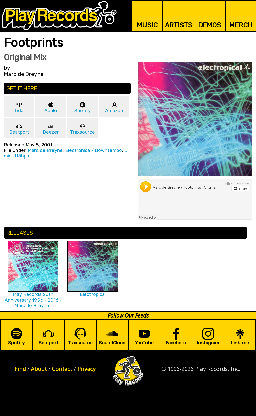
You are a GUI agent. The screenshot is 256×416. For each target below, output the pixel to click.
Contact (62, 368)
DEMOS (209, 25)
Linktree (240, 343)
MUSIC (147, 25)
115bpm (22, 156)
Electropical (93, 294)
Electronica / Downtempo (93, 150)
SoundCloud (112, 343)
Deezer (51, 132)
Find (20, 368)
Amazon (114, 110)
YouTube (144, 343)
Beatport (19, 132)
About (39, 368)
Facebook (176, 343)
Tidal (19, 110)
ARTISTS (178, 25)
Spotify (82, 110)
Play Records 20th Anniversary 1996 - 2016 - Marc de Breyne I (33, 300)
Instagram (208, 343)
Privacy (86, 368)
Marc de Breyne (45, 150)
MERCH (240, 25)
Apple (50, 110)
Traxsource (82, 132)
